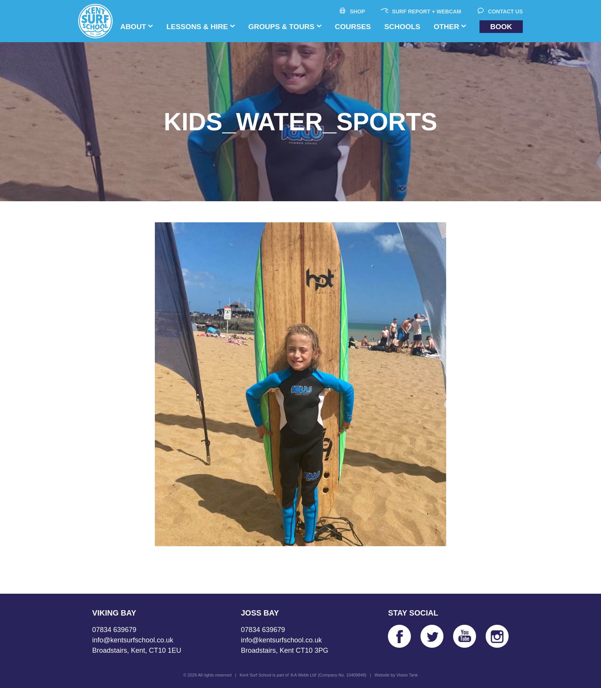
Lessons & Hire (197, 27)
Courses (353, 27)
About (133, 27)
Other (446, 27)
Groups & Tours (281, 27)
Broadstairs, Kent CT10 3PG (284, 650)
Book (501, 27)
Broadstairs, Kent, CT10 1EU (136, 650)
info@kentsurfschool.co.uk (132, 640)
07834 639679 (114, 630)
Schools (402, 27)
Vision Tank (407, 675)
